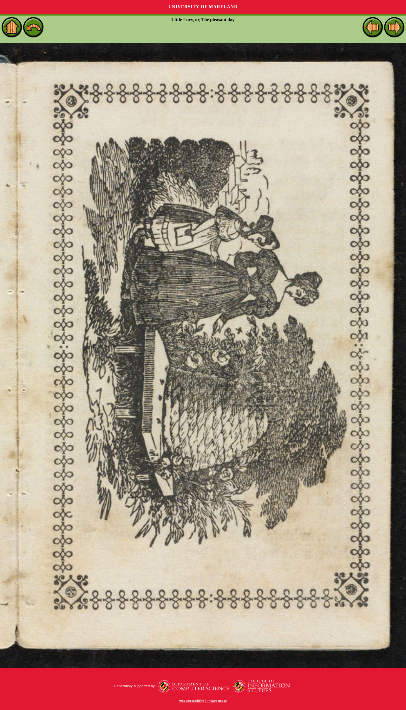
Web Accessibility (191, 700)
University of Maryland (203, 6)
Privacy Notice (216, 700)
